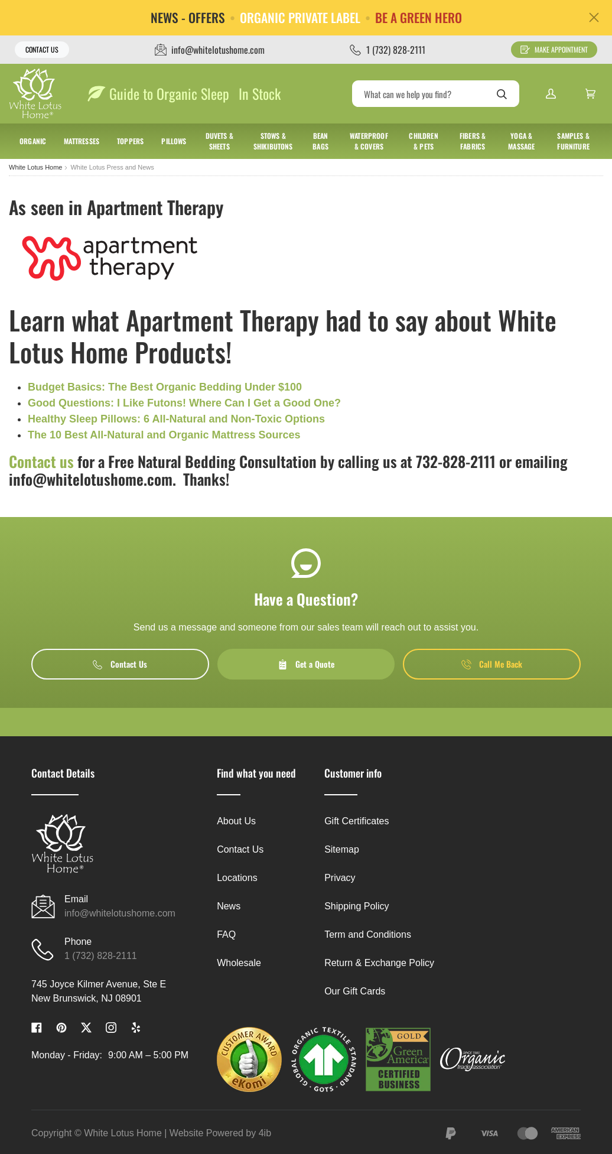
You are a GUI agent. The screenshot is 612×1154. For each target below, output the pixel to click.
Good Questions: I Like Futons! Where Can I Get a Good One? (184, 403)
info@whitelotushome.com (119, 913)
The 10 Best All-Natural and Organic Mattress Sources (164, 435)
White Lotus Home (35, 167)
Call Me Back (491, 664)
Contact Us (41, 49)
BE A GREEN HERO (418, 17)
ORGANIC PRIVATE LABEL (300, 17)
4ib (265, 1133)
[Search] (435, 93)
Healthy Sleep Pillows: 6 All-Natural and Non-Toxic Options (176, 419)
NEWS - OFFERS (188, 17)
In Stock (260, 93)
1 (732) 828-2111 (100, 956)
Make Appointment (554, 49)
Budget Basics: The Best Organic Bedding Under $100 (165, 387)
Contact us (41, 461)
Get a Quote (306, 664)
